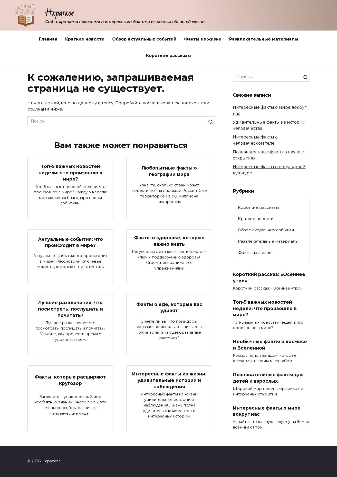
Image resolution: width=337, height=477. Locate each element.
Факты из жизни (203, 39)
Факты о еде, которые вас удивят (169, 307)
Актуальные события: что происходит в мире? (70, 242)
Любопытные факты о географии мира (169, 171)
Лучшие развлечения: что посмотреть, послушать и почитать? (70, 309)
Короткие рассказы (168, 55)
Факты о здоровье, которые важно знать (169, 241)
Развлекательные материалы (263, 39)
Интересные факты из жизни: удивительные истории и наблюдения (169, 380)
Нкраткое (59, 13)
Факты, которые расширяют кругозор (70, 380)
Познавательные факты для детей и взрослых (268, 378)
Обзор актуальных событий (144, 39)
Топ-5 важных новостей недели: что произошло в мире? (70, 173)
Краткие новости (84, 39)
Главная (48, 39)
